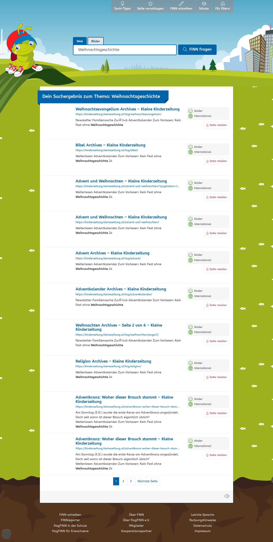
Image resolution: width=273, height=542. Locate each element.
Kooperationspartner (136, 531)
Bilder (95, 41)
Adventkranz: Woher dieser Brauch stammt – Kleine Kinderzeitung (124, 399)
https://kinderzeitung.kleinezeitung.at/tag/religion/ (108, 366)
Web (80, 41)
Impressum (202, 531)
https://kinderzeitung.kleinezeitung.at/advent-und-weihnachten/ (117, 222)
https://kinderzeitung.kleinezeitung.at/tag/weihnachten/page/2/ (117, 335)
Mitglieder (136, 525)
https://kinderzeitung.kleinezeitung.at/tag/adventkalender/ (114, 294)
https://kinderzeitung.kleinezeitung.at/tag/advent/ (108, 258)
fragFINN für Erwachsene (70, 531)
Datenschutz (202, 525)
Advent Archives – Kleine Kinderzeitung (112, 253)
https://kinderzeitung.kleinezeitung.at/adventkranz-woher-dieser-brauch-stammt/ (129, 449)
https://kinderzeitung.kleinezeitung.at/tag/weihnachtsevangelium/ (118, 114)
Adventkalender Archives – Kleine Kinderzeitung (121, 289)
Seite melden (216, 125)
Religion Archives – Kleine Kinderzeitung (113, 361)
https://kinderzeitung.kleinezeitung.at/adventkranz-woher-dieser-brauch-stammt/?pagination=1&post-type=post (129, 407)
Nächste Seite (148, 481)
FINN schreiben (70, 514)
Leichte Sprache (202, 514)
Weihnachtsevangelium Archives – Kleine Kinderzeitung (128, 109)
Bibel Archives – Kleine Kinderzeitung (110, 145)
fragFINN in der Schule (70, 525)
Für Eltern (223, 7)
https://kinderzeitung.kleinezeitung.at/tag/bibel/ (107, 150)
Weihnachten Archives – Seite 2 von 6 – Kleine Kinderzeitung (119, 327)
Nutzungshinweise (202, 520)
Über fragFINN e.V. (136, 520)
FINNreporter (70, 520)
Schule (204, 7)
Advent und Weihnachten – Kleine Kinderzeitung (121, 181)
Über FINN (136, 514)
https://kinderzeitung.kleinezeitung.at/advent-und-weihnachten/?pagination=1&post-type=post (129, 186)
